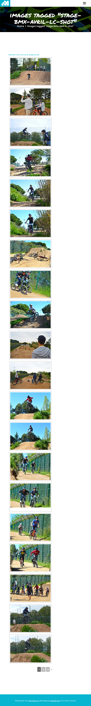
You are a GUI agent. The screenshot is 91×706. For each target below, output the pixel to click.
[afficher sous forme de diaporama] (24, 54)
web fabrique (55, 700)
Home (20, 26)
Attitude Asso (33, 700)
